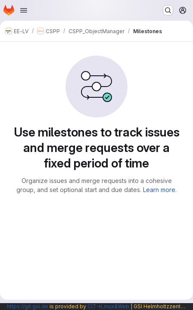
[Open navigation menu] (24, 10)
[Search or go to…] (168, 10)
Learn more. (160, 189)
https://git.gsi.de (27, 306)
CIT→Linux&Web (108, 306)
